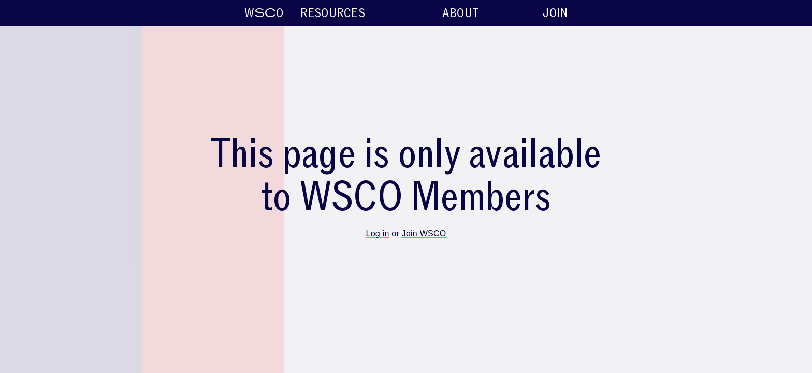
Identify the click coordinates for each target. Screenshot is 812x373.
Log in (377, 233)
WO (28, 13)
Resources (568, 13)
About (696, 13)
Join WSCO (424, 233)
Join (791, 13)
